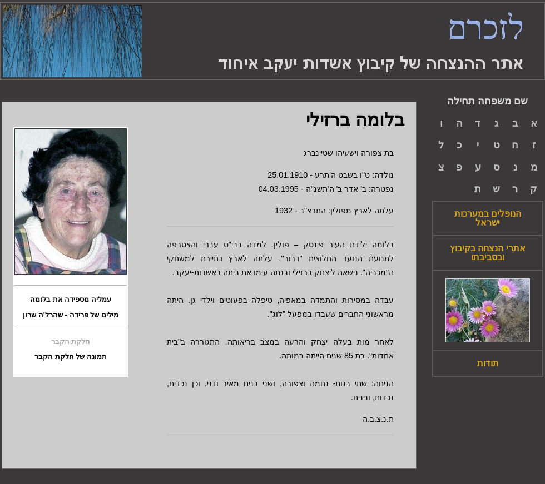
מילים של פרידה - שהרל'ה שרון (70, 315)
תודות (488, 363)
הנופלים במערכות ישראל (487, 218)
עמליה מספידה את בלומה (70, 299)
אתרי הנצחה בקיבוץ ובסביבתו (488, 253)
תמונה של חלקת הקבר (70, 357)
